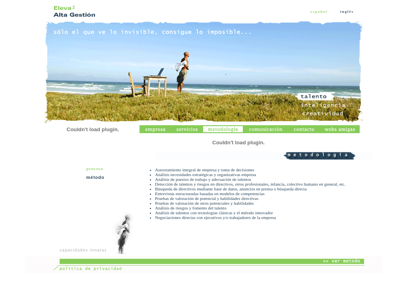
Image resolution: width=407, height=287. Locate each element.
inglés (347, 12)
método (95, 177)
